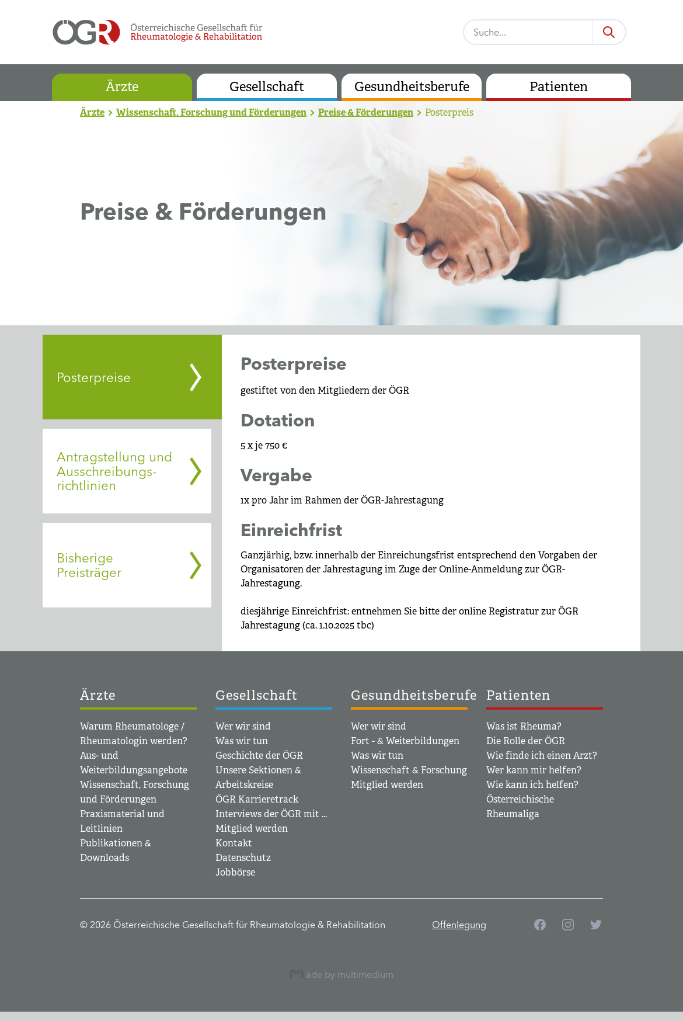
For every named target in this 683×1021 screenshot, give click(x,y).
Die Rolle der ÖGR (525, 741)
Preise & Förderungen (365, 112)
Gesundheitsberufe (411, 86)
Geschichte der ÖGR (259, 755)
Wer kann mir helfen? (533, 770)
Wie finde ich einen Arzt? (541, 755)
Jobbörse (235, 872)
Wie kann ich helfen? (532, 785)
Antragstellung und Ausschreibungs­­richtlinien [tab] (114, 471)
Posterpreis (449, 112)
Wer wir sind (243, 726)
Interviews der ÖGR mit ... (271, 814)
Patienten (558, 86)
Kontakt (233, 843)
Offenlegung (459, 924)
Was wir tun (241, 741)
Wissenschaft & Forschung (409, 770)
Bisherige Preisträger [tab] (89, 565)
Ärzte (122, 86)
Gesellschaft (266, 86)
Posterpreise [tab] (94, 377)
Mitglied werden (251, 828)
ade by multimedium (341, 974)
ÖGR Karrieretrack (256, 799)
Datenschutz (243, 858)
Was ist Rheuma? (524, 726)
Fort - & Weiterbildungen (405, 741)
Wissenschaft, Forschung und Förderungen (211, 112)
